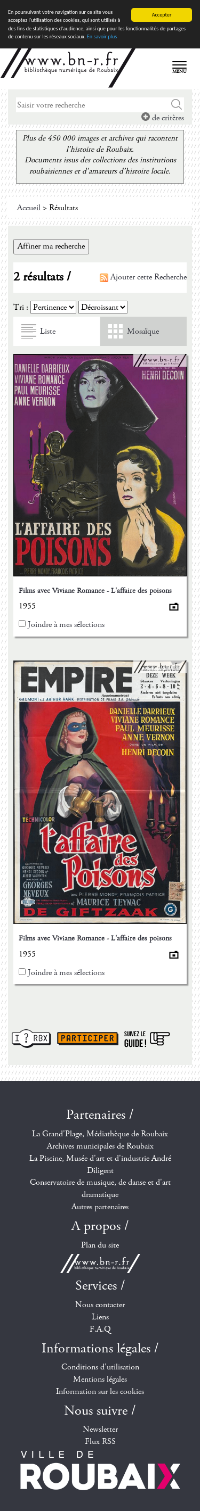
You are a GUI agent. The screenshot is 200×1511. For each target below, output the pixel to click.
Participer (87, 1038)
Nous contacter (100, 1304)
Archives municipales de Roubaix (100, 1146)
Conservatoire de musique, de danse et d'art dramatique (100, 1188)
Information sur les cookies (100, 1391)
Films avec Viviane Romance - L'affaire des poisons (95, 591)
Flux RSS (100, 1441)
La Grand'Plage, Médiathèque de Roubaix (100, 1134)
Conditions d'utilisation (100, 1367)
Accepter (162, 14)
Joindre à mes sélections (66, 624)
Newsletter (100, 1429)
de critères (162, 117)
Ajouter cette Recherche (143, 277)
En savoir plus (102, 36)
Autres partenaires (100, 1206)
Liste (47, 331)
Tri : (20, 307)
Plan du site (100, 1245)
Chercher (177, 104)
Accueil (29, 207)
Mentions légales (100, 1379)
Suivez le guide (147, 1038)
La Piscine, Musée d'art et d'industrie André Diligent (100, 1164)
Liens (100, 1317)
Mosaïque (143, 331)
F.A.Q (100, 1329)
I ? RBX (31, 1038)
